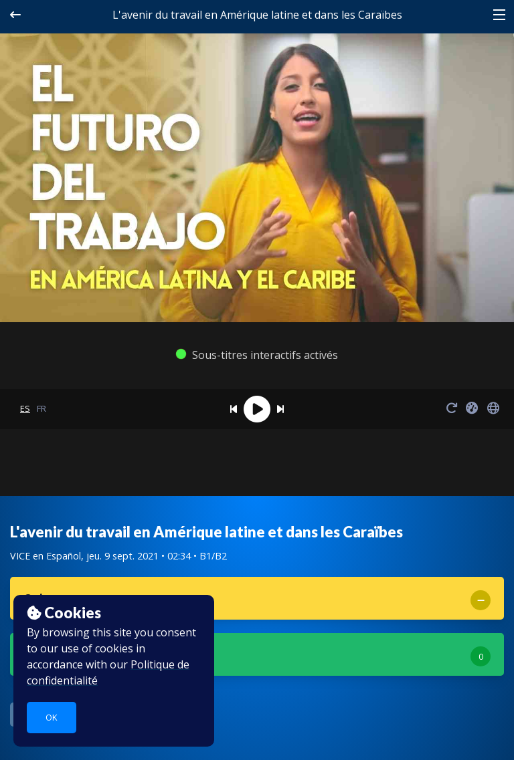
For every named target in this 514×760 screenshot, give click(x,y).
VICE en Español (45, 555)
